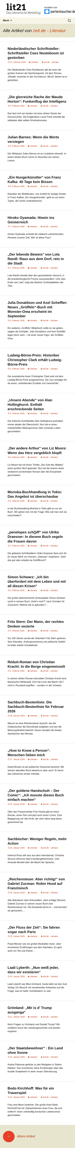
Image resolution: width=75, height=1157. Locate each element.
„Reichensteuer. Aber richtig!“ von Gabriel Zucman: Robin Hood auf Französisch (36, 886)
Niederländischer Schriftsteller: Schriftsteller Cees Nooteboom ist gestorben (36, 53)
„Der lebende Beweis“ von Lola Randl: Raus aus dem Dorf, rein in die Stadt (36, 258)
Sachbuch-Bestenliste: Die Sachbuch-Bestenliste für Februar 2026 (36, 709)
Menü (6, 20)
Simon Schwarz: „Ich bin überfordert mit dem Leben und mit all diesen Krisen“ (37, 584)
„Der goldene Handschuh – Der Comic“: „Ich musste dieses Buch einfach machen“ (36, 797)
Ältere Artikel (19, 1136)
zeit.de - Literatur (49, 30)
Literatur (34, 62)
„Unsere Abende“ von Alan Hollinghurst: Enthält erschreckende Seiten (30, 404)
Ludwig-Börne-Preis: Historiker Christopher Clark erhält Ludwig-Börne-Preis (35, 359)
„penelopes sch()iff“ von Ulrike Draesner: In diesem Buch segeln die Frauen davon (35, 539)
